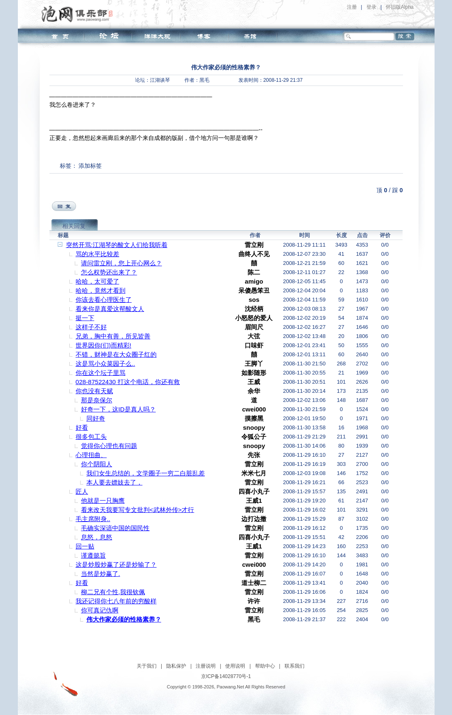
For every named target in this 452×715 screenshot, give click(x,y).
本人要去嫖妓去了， (114, 482)
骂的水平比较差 (97, 253)
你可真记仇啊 (99, 610)
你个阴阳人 (96, 464)
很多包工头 (91, 436)
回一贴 (85, 546)
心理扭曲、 (91, 454)
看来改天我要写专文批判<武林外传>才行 (137, 509)
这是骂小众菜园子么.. (105, 363)
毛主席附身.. (93, 518)
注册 (352, 7)
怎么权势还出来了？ (109, 272)
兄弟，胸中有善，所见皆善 (113, 336)
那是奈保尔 (96, 400)
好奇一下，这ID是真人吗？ (118, 409)
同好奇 (95, 418)
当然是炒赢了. (100, 573)
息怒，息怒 (96, 537)
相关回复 (74, 226)
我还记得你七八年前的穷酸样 (116, 601)
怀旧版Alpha (400, 7)
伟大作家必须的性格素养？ (123, 619)
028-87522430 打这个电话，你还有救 (128, 381)
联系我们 (295, 666)
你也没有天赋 (94, 390)
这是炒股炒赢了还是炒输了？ (116, 564)
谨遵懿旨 (93, 555)
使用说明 (235, 666)
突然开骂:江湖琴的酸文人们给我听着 (116, 244)
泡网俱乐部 (79, 13)
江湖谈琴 (160, 80)
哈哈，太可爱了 (97, 281)
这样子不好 (91, 327)
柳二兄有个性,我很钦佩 (113, 591)
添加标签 (90, 165)
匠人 (82, 491)
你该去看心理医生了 (104, 299)
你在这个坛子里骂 (100, 372)
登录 (371, 7)
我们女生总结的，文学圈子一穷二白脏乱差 (145, 473)
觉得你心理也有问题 (109, 445)
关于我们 (147, 666)
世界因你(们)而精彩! (103, 345)
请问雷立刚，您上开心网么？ (121, 263)
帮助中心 (265, 666)
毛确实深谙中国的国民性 (115, 527)
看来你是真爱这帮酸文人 (110, 308)
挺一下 (85, 317)
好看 (82, 427)
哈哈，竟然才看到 (100, 290)
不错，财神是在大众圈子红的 (116, 354)
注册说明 (206, 666)
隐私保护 (176, 666)
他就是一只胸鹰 (103, 500)
